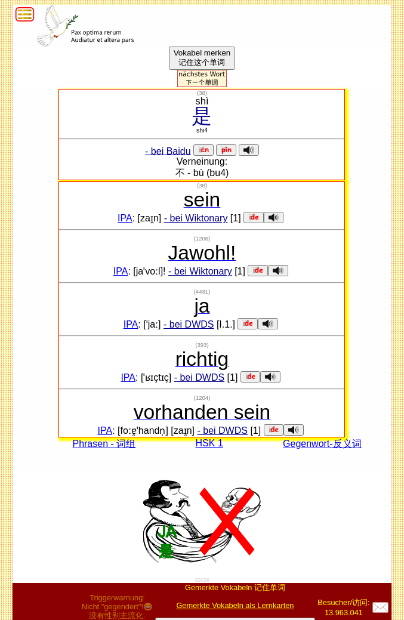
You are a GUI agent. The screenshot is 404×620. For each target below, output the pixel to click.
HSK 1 (209, 443)
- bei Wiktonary (196, 218)
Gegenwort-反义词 (322, 444)
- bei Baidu (168, 151)
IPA (125, 218)
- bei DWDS (189, 324)
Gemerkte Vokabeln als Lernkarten (235, 605)
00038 (202, 580)
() (202, 93)
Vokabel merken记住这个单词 (202, 57)
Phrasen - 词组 (103, 444)
